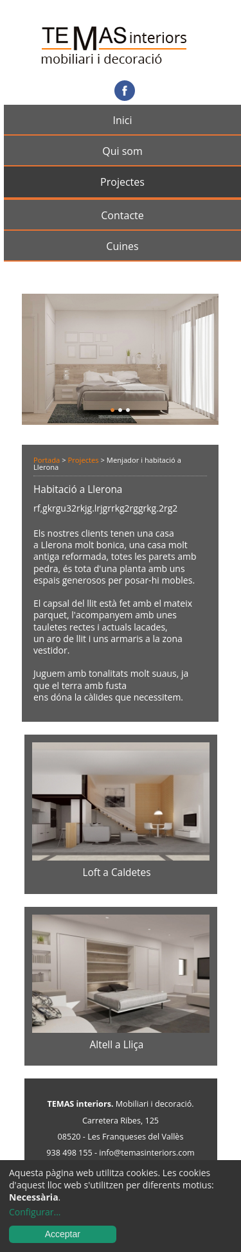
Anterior (48, 356)
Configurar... (35, 1212)
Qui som (122, 151)
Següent (191, 356)
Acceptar (62, 1234)
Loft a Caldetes (116, 872)
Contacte (122, 215)
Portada (46, 460)
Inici (122, 120)
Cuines (122, 246)
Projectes (122, 182)
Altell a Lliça (117, 1044)
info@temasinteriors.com (146, 1152)
